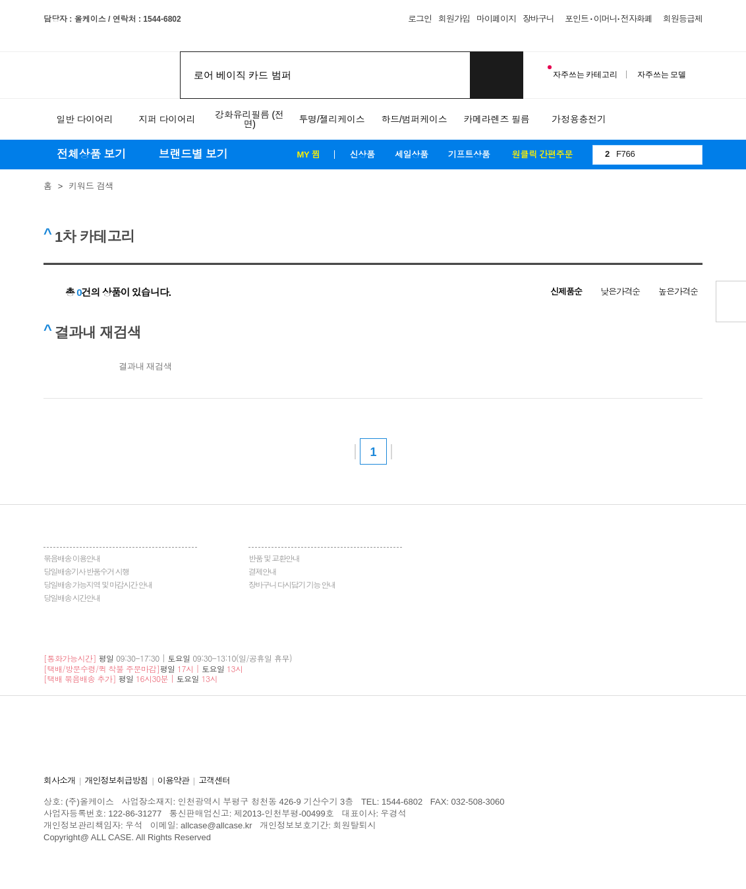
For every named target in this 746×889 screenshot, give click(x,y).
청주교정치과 (193, 849)
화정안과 (375, 849)
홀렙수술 (60, 861)
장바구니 (538, 19)
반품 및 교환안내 (273, 558)
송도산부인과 (140, 849)
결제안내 (262, 572)
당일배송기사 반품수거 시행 (86, 572)
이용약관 (173, 781)
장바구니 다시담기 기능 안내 (291, 585)
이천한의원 (333, 849)
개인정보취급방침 (116, 781)
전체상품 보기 (93, 154)
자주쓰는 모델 (661, 74)
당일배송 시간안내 (71, 598)
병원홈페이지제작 (77, 849)
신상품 (361, 154)
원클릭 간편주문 (542, 154)
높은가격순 (678, 292)
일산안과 (293, 849)
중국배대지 (415, 849)
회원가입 (454, 19)
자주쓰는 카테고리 (582, 71)
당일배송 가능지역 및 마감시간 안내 (97, 585)
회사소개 (59, 781)
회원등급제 (683, 19)
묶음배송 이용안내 (71, 558)
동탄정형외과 (247, 849)
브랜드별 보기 (192, 154)
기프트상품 (469, 154)
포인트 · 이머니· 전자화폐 (608, 19)
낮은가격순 (620, 292)
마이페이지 (496, 19)
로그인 (420, 19)
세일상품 (411, 154)
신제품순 (566, 292)
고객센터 (214, 781)
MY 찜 (308, 154)
